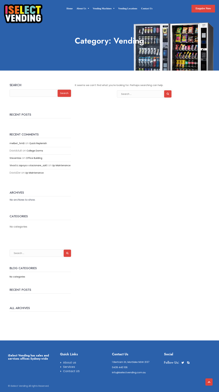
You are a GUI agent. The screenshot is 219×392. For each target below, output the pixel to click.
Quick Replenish (38, 143)
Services (69, 367)
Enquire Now (203, 8)
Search (15, 85)
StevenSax (15, 158)
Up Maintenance (61, 165)
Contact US (71, 371)
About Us (81, 8)
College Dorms (35, 150)
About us (69, 362)
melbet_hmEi (17, 143)
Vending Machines (102, 8)
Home (70, 8)
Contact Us (146, 8)
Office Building (34, 158)
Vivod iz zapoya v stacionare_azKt (29, 165)
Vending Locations (127, 8)
